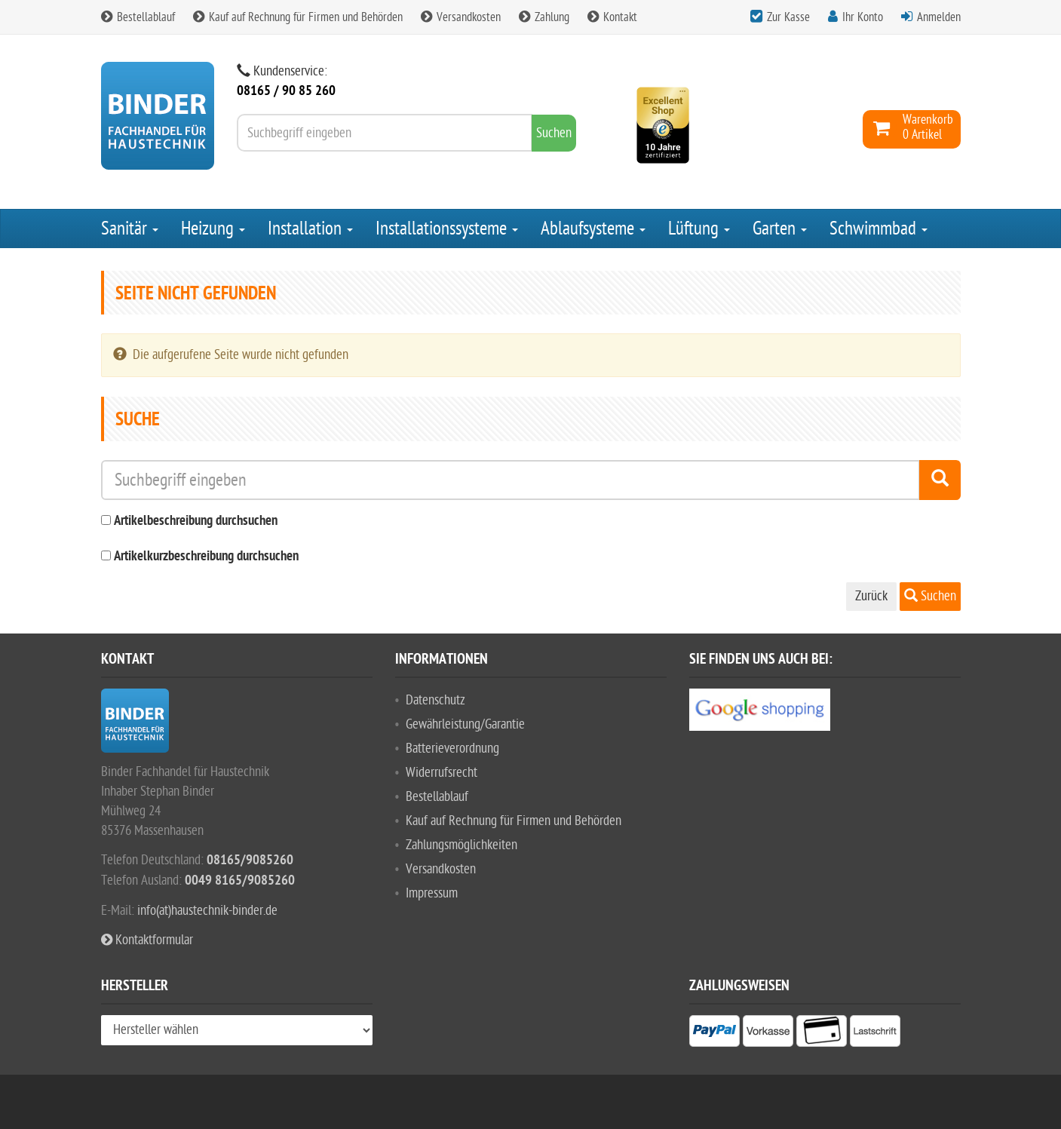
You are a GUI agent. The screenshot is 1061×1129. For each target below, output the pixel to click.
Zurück (871, 596)
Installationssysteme (447, 228)
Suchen (930, 596)
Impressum (432, 893)
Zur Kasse (788, 17)
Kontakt (612, 17)
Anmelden (939, 17)
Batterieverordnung (452, 748)
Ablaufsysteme (593, 228)
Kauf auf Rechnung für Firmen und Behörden (298, 17)
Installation (310, 228)
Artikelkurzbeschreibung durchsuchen (206, 557)
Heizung (213, 228)
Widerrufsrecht (441, 773)
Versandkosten (461, 17)
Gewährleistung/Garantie (465, 724)
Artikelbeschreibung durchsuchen (196, 521)
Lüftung (699, 228)
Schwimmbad (878, 228)
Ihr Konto (862, 17)
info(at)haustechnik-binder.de (207, 911)
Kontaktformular (147, 940)
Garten (780, 228)
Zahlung (544, 17)
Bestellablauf (138, 17)
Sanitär (129, 228)
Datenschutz (435, 700)
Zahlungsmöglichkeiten (461, 845)
